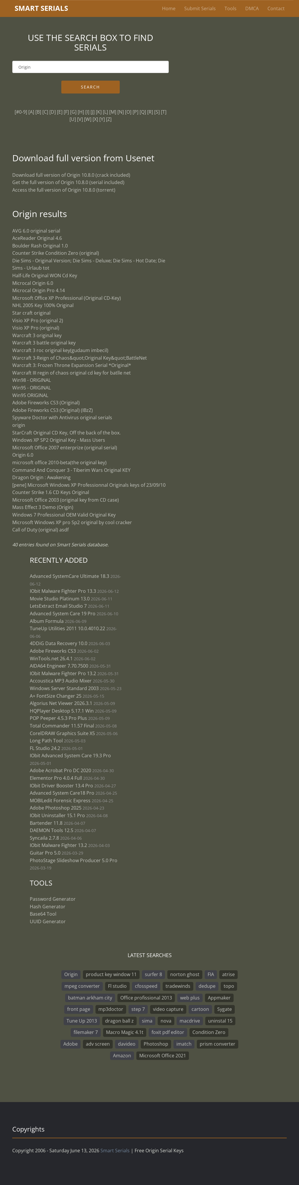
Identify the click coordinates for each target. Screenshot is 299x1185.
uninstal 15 (220, 1021)
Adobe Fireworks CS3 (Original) (46, 402)
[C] (45, 112)
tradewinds (178, 986)
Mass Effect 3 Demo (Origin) (42, 507)
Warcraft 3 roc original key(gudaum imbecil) (60, 350)
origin (18, 425)
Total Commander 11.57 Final (62, 726)
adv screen (98, 1044)
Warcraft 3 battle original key (44, 342)
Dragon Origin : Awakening (41, 477)
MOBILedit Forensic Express (60, 800)
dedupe (207, 986)
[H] (81, 112)
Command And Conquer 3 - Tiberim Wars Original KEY (71, 470)
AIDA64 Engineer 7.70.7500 (59, 666)
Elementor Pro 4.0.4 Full (56, 778)
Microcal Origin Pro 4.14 (38, 290)
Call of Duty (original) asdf (40, 529)
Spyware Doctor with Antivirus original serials (62, 417)
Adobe (70, 1044)
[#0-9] (21, 112)
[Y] (102, 119)
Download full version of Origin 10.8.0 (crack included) (71, 175)
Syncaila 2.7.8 (44, 838)
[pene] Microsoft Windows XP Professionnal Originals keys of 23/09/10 (89, 485)
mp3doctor (110, 1009)
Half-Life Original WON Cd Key (44, 275)
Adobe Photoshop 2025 (55, 808)
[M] (112, 112)
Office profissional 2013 (146, 998)
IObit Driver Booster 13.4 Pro (62, 785)
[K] (99, 112)
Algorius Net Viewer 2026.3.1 (61, 703)
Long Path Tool (46, 740)
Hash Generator (47, 906)
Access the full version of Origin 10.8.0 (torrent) (63, 190)
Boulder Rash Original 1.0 (40, 245)
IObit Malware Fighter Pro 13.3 (63, 591)
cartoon (200, 1009)
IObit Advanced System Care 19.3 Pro (70, 755)
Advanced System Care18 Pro (62, 793)
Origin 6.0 (22, 455)
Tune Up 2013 (82, 1021)
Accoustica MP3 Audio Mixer (61, 681)
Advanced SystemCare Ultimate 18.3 (69, 576)
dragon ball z (119, 1021)
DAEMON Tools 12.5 (51, 830)
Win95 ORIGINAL (30, 395)
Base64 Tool (43, 914)
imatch (184, 1044)
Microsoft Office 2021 (162, 1055)
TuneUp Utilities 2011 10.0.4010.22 (67, 628)
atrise (228, 974)
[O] (128, 112)
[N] (120, 112)
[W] (87, 119)
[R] (150, 112)
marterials (41, 8)
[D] (52, 112)
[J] (93, 112)
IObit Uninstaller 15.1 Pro (57, 815)
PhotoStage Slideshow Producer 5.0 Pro (73, 860)
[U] (72, 119)
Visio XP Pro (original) (35, 328)
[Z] (109, 119)
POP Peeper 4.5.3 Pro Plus (58, 718)
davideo (126, 1044)
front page (78, 1009)
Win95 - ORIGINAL (31, 387)
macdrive (190, 1021)
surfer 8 (153, 974)
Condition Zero (208, 1032)
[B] (38, 112)
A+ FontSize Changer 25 (55, 696)
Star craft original (31, 313)
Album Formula (47, 621)
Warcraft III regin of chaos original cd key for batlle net (71, 373)
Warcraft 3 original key (37, 335)
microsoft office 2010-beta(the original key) (59, 462)
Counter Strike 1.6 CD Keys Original (50, 492)
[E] (59, 112)
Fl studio (117, 986)
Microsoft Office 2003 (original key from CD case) (65, 500)
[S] (157, 112)
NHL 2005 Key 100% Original (43, 305)
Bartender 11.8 (46, 823)
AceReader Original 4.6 (37, 238)
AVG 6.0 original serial (36, 231)
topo (229, 986)
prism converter (217, 1044)
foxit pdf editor (168, 1032)
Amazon (122, 1055)
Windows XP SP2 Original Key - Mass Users (58, 440)
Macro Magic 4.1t (124, 1032)
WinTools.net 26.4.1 (51, 658)
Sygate (224, 1009)
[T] (163, 112)
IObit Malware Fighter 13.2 (58, 845)
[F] (66, 112)
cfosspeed (146, 986)
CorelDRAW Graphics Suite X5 (62, 733)
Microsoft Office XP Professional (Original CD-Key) (66, 298)
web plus (190, 998)
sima (147, 1021)
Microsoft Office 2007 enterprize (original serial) (64, 447)
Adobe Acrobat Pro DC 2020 (60, 770)
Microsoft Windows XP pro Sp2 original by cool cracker (72, 522)
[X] (95, 119)
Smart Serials (115, 1150)
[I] (87, 112)
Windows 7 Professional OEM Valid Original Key (64, 515)
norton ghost (184, 974)
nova (166, 1021)
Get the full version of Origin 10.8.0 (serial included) (68, 182)
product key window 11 (111, 974)
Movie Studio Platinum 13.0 (60, 598)
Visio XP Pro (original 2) (37, 320)
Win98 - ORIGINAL (31, 380)
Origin (71, 974)
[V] (80, 119)
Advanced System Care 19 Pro (62, 613)
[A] (31, 112)
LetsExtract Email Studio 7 (58, 606)
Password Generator (53, 899)
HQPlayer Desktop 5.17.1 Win (62, 711)
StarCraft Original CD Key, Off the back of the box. (66, 432)
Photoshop (156, 1044)
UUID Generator (48, 921)
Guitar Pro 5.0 (45, 853)
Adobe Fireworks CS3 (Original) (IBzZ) (52, 410)
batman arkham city (90, 998)
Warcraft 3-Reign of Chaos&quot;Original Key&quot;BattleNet (79, 358)
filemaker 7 (86, 1032)
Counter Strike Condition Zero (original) (55, 253)
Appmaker (219, 998)
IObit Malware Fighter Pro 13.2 (63, 673)
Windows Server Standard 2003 (64, 688)
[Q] (143, 112)
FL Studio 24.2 (45, 748)
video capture (168, 1009)
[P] (135, 112)
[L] (105, 112)
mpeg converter (82, 986)
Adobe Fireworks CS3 (53, 651)
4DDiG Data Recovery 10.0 (58, 643)
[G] (73, 112)
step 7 (138, 1009)
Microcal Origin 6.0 (32, 283)
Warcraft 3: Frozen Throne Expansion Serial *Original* (71, 365)
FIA (211, 974)
